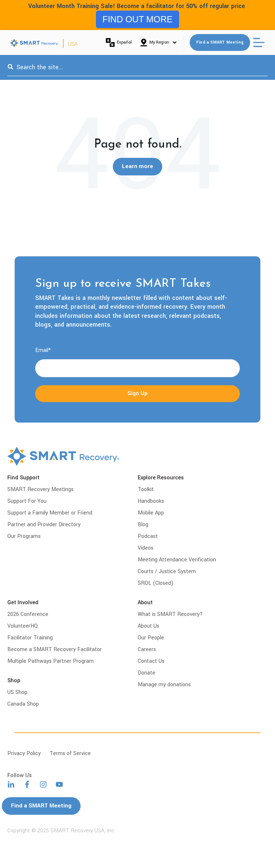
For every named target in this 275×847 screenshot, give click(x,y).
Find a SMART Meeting (220, 42)
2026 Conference (27, 614)
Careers (147, 649)
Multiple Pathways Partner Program (50, 661)
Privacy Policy (24, 753)
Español (119, 42)
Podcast (148, 536)
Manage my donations (164, 684)
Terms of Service (70, 753)
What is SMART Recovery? (170, 614)
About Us (148, 626)
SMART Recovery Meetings (40, 489)
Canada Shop (23, 704)
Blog (143, 524)
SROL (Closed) (156, 583)
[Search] (10, 67)
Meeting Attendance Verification (177, 560)
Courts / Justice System (167, 571)
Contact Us (151, 661)
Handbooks (151, 501)
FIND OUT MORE (138, 19)
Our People (151, 638)
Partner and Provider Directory (44, 524)
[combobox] (137, 67)
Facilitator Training (30, 638)
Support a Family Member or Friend (49, 513)
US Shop (17, 692)
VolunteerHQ (22, 626)
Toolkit (146, 489)
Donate (146, 673)
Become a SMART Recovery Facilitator (54, 649)
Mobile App (151, 513)
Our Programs (24, 536)
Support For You (27, 501)
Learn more (137, 167)
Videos (145, 548)
